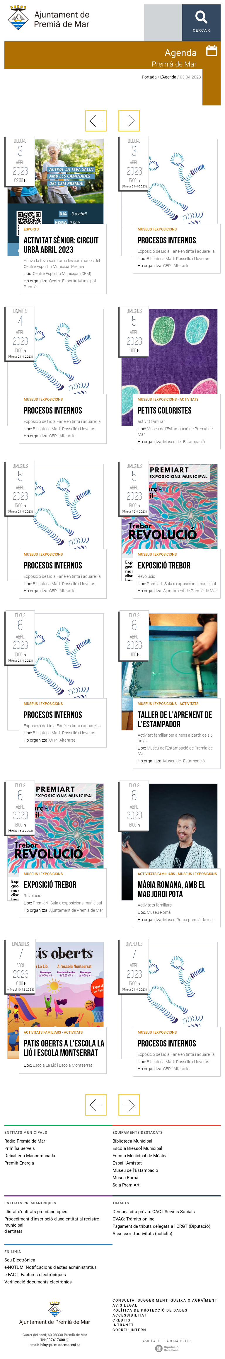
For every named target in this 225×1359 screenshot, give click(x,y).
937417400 (56, 1340)
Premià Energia (19, 1163)
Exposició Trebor (164, 566)
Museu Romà (125, 1177)
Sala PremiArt (125, 1185)
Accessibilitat (129, 1315)
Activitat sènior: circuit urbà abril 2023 (61, 245)
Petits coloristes (165, 411)
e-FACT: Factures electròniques (35, 1274)
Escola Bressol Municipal (137, 1148)
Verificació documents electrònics (38, 1282)
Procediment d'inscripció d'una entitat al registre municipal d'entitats (51, 1225)
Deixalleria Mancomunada (29, 1155)
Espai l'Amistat (127, 1163)
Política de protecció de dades (150, 1310)
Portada (149, 77)
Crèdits (121, 1320)
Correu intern (129, 1330)
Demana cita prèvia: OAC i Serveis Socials (153, 1211)
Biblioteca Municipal (132, 1141)
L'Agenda (168, 77)
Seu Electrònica (19, 1260)
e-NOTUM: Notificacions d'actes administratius (50, 1267)
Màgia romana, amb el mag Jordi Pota (171, 890)
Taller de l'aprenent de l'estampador (175, 720)
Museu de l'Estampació (135, 1170)
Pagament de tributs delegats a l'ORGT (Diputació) (161, 1226)
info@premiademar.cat (58, 1345)
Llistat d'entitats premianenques (35, 1211)
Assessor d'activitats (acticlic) (142, 1233)
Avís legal (125, 1305)
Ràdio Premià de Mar (24, 1141)
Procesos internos (167, 241)
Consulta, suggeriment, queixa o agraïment (164, 1300)
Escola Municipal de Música (140, 1155)
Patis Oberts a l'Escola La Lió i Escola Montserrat (64, 1048)
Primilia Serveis (19, 1148)
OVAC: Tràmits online (133, 1219)
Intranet (123, 1325)
